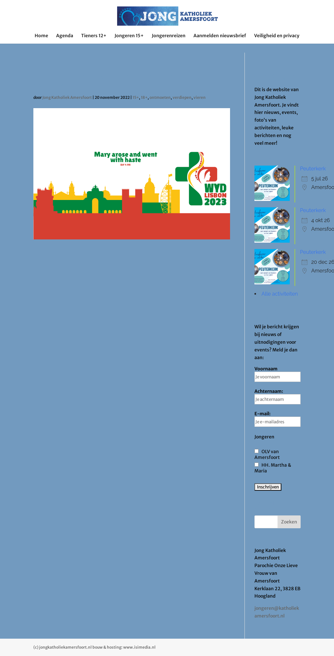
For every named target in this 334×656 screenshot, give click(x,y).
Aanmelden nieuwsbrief (219, 36)
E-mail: (277, 419)
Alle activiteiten (279, 294)
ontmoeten (160, 97)
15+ (136, 97)
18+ (144, 97)
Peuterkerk (313, 169)
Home (41, 36)
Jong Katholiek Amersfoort (67, 97)
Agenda (64, 36)
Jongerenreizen (168, 36)
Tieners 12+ (94, 36)
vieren (199, 97)
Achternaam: (277, 396)
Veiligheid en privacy (276, 36)
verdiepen (182, 97)
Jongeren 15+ (129, 36)
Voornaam (277, 374)
